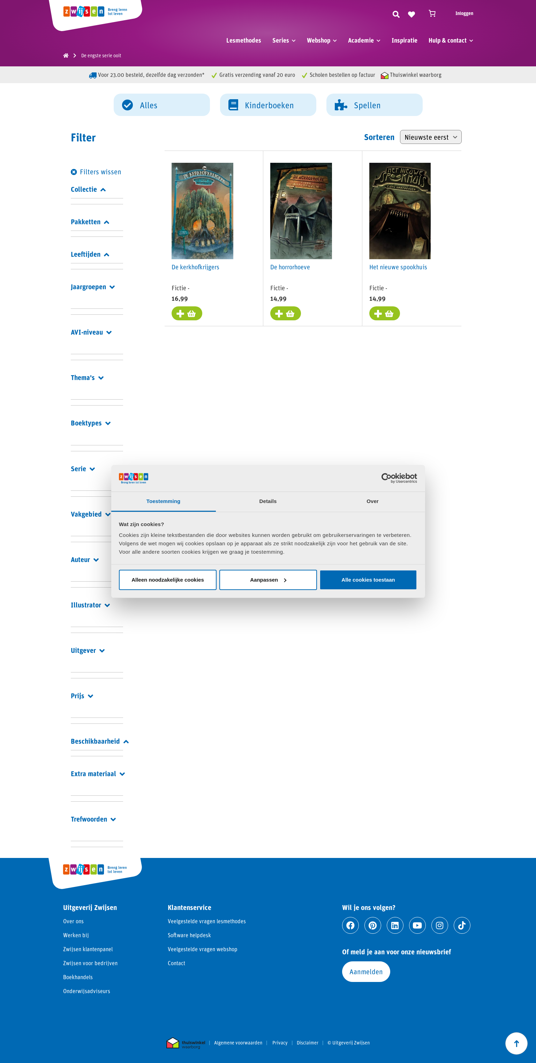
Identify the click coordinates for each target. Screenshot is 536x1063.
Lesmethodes (243, 40)
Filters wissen (100, 171)
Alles (139, 104)
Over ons (73, 921)
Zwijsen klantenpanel (88, 949)
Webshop (318, 40)
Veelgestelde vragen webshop (202, 949)
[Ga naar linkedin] (395, 925)
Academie (361, 40)
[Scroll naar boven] (516, 1043)
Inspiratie (404, 40)
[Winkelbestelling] (431, 137)
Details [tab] (268, 501)
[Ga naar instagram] (439, 925)
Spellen (358, 104)
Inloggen (464, 13)
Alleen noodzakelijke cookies (167, 580)
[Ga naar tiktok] (462, 925)
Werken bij (76, 935)
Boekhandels (78, 977)
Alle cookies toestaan (368, 580)
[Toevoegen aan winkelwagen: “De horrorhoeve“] (285, 313)
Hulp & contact (448, 40)
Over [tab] (373, 501)
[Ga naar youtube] (417, 925)
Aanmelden (366, 971)
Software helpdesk (189, 935)
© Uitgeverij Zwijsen (348, 1043)
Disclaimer (307, 1043)
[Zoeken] (396, 13)
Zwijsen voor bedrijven (90, 963)
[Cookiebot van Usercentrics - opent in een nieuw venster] (386, 478)
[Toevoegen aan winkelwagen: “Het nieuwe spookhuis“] (384, 313)
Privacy (280, 1043)
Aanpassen (268, 580)
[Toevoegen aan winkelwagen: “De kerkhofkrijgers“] (187, 313)
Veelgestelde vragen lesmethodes (207, 921)
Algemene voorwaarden (238, 1043)
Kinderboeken (261, 104)
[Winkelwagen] (435, 13)
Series (280, 40)
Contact (176, 963)
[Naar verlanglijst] (411, 13)
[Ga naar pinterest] (372, 925)
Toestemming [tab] (163, 501)
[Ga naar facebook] (350, 925)
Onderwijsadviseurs (86, 991)
